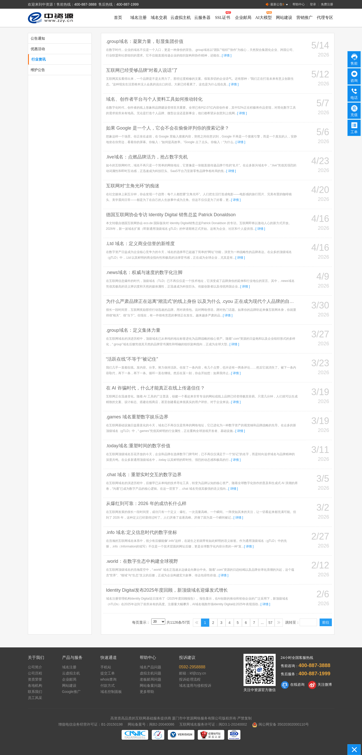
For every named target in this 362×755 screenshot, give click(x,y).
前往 (325, 622)
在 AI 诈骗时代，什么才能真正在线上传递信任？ (155, 388)
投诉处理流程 (190, 679)
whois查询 (108, 679)
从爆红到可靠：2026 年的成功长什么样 (146, 503)
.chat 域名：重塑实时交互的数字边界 (144, 474)
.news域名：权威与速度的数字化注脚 (144, 272)
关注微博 (320, 685)
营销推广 (304, 17)
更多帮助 (147, 692)
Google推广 (71, 692)
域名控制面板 (111, 692)
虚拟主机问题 (150, 673)
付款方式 (107, 685)
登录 (313, 4)
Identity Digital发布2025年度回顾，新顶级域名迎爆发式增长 (167, 590)
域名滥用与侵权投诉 (195, 685)
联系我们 (35, 692)
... (262, 623)
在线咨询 (293, 685)
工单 (354, 127)
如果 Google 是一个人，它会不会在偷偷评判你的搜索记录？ (167, 128)
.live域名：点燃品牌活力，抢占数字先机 (147, 156)
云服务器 (202, 17)
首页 (118, 17)
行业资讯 (38, 59)
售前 (354, 59)
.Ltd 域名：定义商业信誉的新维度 (140, 243)
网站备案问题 (150, 685)
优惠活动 (38, 49)
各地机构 (35, 685)
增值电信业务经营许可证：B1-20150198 (90, 724)
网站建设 (284, 17)
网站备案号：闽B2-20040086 (151, 724)
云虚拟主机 (180, 17)
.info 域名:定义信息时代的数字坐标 (141, 532)
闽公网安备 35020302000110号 (280, 724)
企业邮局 (243, 17)
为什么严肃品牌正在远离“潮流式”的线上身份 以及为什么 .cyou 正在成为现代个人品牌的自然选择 (204, 301)
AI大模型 (263, 17)
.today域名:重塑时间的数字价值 (138, 445)
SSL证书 (222, 17)
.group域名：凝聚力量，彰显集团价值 (144, 41)
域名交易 (159, 17)
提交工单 (107, 673)
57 (270, 623)
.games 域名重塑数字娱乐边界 (137, 416)
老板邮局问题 (150, 679)
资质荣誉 (35, 679)
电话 (354, 93)
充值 (354, 110)
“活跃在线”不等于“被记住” (132, 359)
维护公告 (38, 70)
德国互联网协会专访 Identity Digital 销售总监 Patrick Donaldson (171, 214)
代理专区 (325, 17)
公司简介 (35, 667)
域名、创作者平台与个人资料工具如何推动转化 (154, 99)
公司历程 (35, 673)
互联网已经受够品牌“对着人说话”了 (142, 70)
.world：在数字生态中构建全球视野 (142, 561)
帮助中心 (299, 4)
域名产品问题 (150, 667)
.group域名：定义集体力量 (133, 330)
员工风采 (35, 698)
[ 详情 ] (226, 55)
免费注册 (327, 4)
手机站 (105, 667)
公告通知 (38, 38)
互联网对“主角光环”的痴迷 (133, 185)
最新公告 (277, 4)
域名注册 (138, 17)
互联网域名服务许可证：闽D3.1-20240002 (213, 724)
